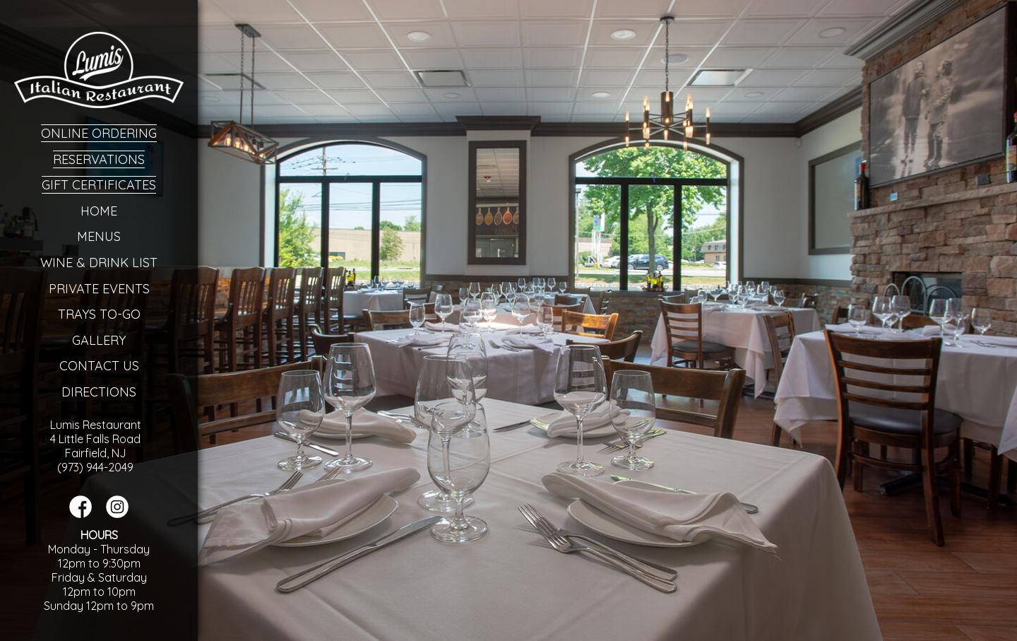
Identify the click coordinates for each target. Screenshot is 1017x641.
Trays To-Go (99, 314)
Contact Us (99, 366)
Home (99, 211)
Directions (98, 392)
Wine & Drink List (98, 262)
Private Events (99, 289)
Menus (99, 236)
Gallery (99, 340)
